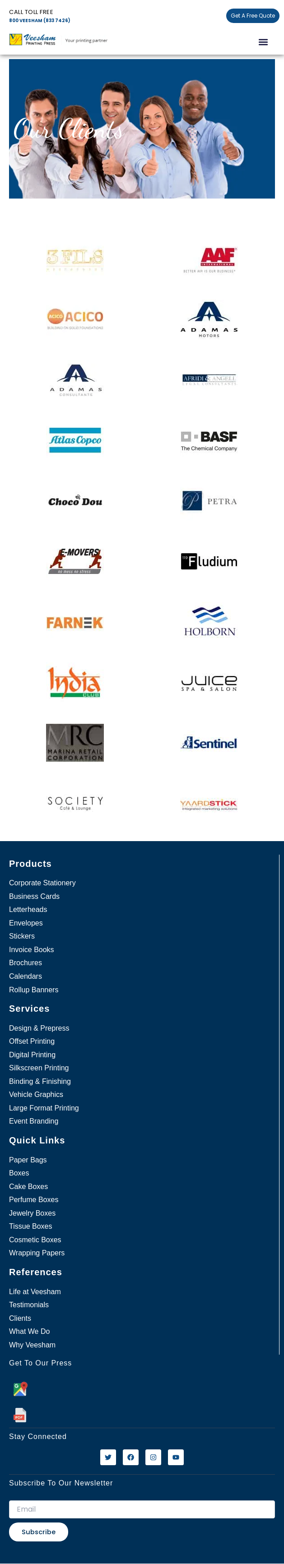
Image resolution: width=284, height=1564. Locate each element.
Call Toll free (31, 12)
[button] (263, 41)
